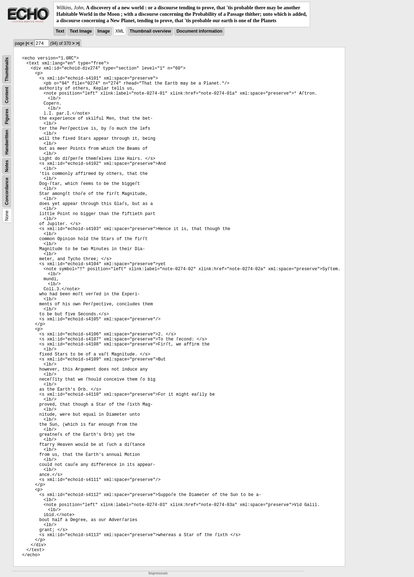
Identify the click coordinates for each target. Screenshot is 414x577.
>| (78, 43)
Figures (6, 116)
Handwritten (6, 141)
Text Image (81, 31)
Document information (199, 31)
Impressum (157, 573)
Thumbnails (6, 69)
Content (6, 95)
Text (60, 31)
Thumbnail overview (150, 31)
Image (103, 31)
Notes (6, 166)
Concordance (6, 191)
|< (27, 43)
